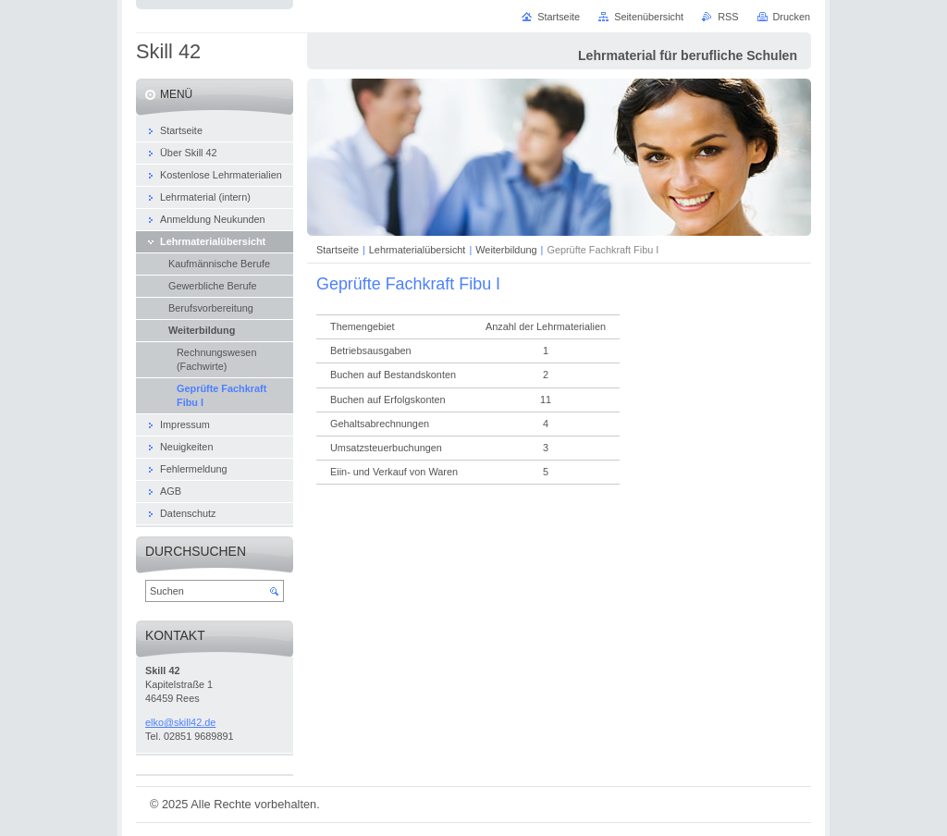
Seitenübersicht (648, 16)
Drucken (792, 16)
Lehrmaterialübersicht (417, 249)
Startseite (337, 249)
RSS (728, 16)
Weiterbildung (505, 249)
